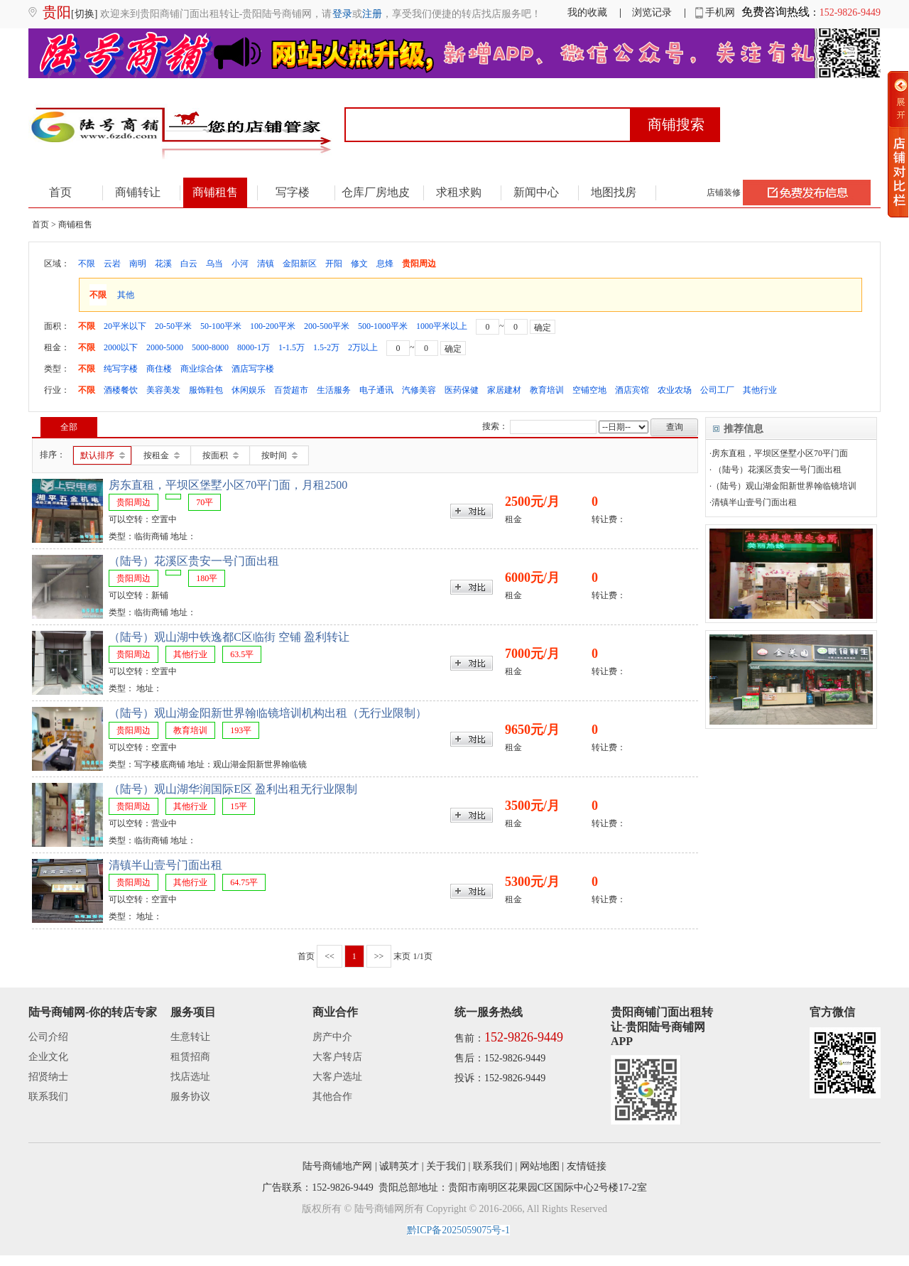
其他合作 (332, 1096)
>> (379, 956)
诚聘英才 (399, 1166)
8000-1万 (253, 347)
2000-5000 (164, 347)
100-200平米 (272, 326)
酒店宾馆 (632, 390)
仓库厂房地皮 (376, 192)
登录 (342, 14)
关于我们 (446, 1166)
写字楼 (293, 192)
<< (329, 956)
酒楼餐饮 (121, 390)
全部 (68, 427)
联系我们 (48, 1096)
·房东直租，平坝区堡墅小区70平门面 (778, 453)
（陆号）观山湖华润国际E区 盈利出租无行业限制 (233, 789)
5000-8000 (210, 347)
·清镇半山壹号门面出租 (753, 502)
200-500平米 (326, 326)
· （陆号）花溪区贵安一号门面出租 (775, 470)
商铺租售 (215, 192)
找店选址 (190, 1076)
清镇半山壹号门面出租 (165, 865)
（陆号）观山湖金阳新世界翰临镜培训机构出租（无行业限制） (268, 713)
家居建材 (504, 390)
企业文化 (48, 1056)
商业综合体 (201, 369)
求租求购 (458, 192)
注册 (372, 14)
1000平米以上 (441, 326)
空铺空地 (589, 390)
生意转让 (190, 1037)
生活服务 (334, 390)
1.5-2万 (326, 347)
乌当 (214, 264)
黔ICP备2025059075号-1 (458, 1230)
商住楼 (159, 369)
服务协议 (190, 1096)
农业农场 (675, 390)
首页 (60, 192)
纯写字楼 (121, 369)
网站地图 (540, 1166)
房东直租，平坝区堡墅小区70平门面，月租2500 (228, 485)
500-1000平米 (383, 326)
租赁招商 (190, 1056)
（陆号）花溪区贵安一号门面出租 (194, 561)
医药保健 (462, 390)
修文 (359, 264)
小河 (240, 264)
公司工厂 (717, 390)
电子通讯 (376, 390)
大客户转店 (337, 1056)
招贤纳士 (48, 1076)
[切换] (84, 14)
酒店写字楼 (253, 369)
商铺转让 (137, 192)
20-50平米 (173, 326)
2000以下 (121, 347)
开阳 (333, 264)
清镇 (265, 264)
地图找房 (613, 192)
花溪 (163, 264)
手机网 (715, 12)
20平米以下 (125, 326)
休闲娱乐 (249, 390)
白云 (188, 264)
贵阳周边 (419, 264)
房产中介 (332, 1037)
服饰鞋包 (206, 390)
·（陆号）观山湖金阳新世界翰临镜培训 (782, 486)
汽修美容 (419, 390)
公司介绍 (48, 1037)
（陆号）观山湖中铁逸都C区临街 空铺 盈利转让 (229, 637)
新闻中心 (536, 192)
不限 (86, 264)
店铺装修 (724, 193)
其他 (125, 295)
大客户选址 (337, 1076)
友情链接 (586, 1166)
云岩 (112, 264)
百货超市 (291, 390)
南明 (137, 264)
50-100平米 (220, 326)
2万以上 (363, 347)
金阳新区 (300, 264)
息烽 (384, 264)
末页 (401, 956)
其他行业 (760, 390)
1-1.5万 (291, 347)
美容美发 (163, 390)
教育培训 (547, 390)
